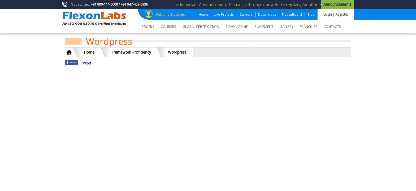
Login (328, 14)
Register (342, 14)
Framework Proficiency (131, 52)
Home (89, 52)
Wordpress (177, 52)
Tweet (86, 63)
